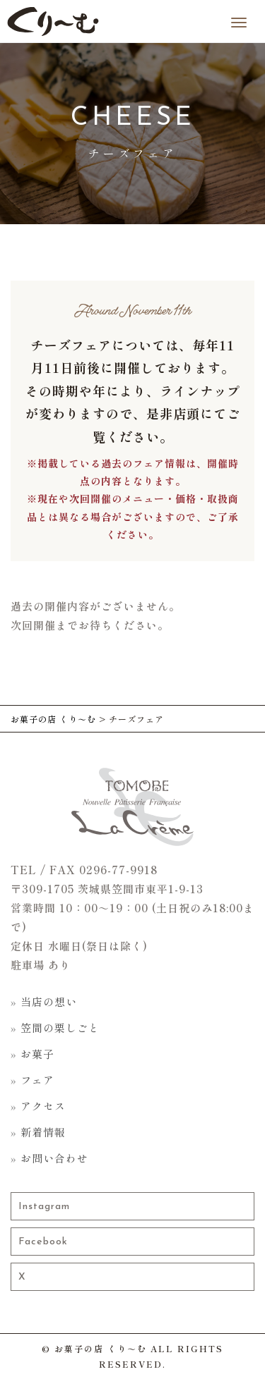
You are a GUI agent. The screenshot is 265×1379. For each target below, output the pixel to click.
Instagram (44, 1206)
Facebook (43, 1242)
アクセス (43, 1105)
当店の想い (48, 1001)
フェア (37, 1079)
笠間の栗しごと (60, 1027)
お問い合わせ (54, 1158)
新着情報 (43, 1131)
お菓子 (37, 1053)
